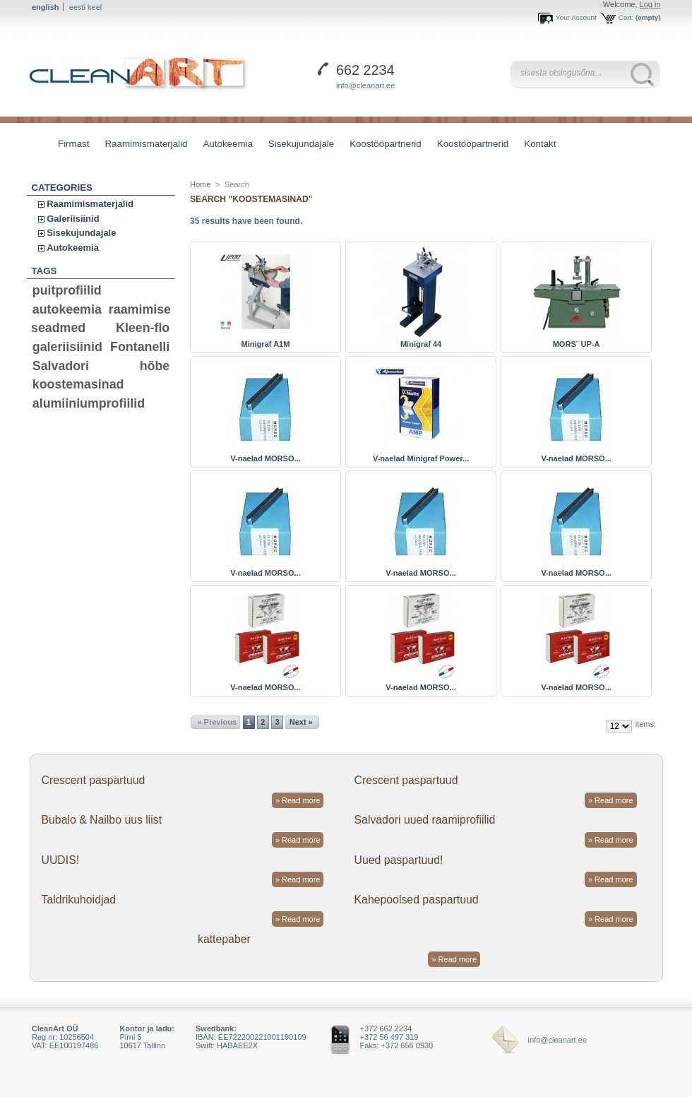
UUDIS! (60, 860)
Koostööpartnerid (386, 143)
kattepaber (224, 939)
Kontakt (540, 143)
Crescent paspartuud (93, 780)
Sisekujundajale (297, 145)
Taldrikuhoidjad (78, 900)
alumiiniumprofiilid (88, 403)
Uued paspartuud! (398, 860)
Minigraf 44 (420, 344)
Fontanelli (139, 347)
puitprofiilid (67, 290)
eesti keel (85, 7)
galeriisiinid (67, 347)
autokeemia (67, 309)
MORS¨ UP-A (576, 344)
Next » (301, 722)
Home (200, 184)
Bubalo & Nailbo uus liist (101, 820)
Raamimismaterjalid (142, 145)
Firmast (73, 143)
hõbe (155, 366)
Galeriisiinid (73, 218)
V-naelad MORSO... (265, 458)
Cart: (626, 17)
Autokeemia (224, 145)
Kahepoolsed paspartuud (416, 900)
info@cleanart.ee (365, 85)
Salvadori (60, 366)
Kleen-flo (142, 328)
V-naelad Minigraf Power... (421, 458)
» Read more (298, 800)
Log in (650, 4)
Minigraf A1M (265, 344)
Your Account (576, 17)
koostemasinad (78, 384)
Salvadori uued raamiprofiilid (425, 820)
